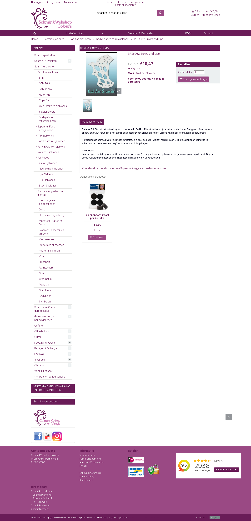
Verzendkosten (87, 455)
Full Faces (43, 157)
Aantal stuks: (185, 72)
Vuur (41, 256)
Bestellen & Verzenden (140, 33)
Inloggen (37, 2)
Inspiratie (39, 359)
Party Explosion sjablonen (52, 146)
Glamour (39, 365)
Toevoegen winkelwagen (193, 79)
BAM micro (45, 89)
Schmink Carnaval (42, 495)
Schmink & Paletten (45, 60)
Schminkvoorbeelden (90, 473)
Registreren (54, 2)
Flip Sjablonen (47, 179)
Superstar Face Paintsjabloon (46, 128)
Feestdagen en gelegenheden (47, 202)
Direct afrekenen (210, 14)
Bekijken (194, 14)
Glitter (37, 337)
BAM (41, 77)
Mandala (44, 284)
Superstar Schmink (42, 498)
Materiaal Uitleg (75, 33)
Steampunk (45, 278)
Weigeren (215, 517)
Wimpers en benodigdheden (50, 376)
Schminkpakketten (45, 55)
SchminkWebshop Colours (45, 455)
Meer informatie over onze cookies (144, 517)
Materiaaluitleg (87, 476)
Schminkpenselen (40, 509)
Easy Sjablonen (47, 185)
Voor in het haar (43, 371)
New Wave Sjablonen (51, 168)
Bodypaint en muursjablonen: (47, 119)
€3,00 (97, 224)
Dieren (42, 209)
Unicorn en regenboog (52, 215)
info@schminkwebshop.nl (44, 458)
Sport (42, 273)
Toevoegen (97, 237)
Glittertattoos (42, 331)
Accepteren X (201, 517)
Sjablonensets (47, 111)
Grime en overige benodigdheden (44, 318)
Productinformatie (91, 121)
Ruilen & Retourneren (90, 458)
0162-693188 (38, 462)
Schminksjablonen (44, 66)
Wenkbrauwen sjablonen (53, 106)
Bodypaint (45, 295)
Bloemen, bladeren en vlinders (51, 232)
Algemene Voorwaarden (92, 462)
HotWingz (44, 94)
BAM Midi (44, 83)
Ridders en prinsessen (51, 245)
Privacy (83, 466)
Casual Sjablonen (47, 163)
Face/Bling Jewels (44, 342)
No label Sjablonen (48, 152)
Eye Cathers (46, 174)
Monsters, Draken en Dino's (50, 222)
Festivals (39, 354)
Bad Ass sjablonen (48, 72)
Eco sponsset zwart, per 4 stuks (97, 216)
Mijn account (71, 2)
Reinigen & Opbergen (46, 348)
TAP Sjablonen (45, 135)
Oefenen (39, 325)
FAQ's (188, 33)
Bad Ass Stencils (145, 73)
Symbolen (45, 301)
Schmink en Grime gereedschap (44, 309)
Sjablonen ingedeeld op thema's (50, 193)
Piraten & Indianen (49, 250)
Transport (44, 261)
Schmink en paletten (41, 491)
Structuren (45, 290)
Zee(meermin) (47, 239)
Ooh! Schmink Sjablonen (51, 141)
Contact (208, 33)
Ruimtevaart (46, 267)
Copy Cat (44, 100)
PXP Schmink (40, 502)
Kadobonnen (86, 480)
